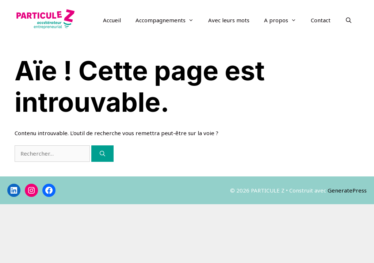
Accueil (112, 20)
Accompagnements (168, 20)
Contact (321, 20)
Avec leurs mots (228, 20)
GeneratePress (347, 190)
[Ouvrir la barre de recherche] (348, 20)
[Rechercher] (102, 153)
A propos (284, 20)
